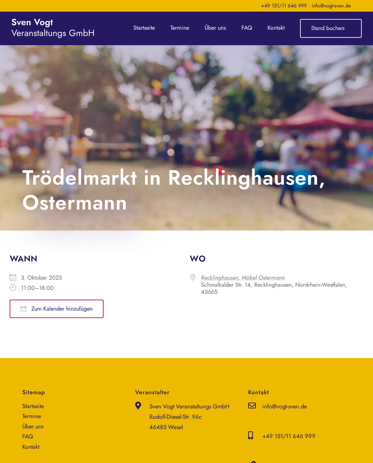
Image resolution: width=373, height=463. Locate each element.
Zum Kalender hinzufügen (57, 308)
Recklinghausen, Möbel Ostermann (243, 277)
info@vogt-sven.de (331, 5)
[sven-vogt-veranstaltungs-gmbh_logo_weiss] (52, 21)
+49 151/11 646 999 (284, 5)
